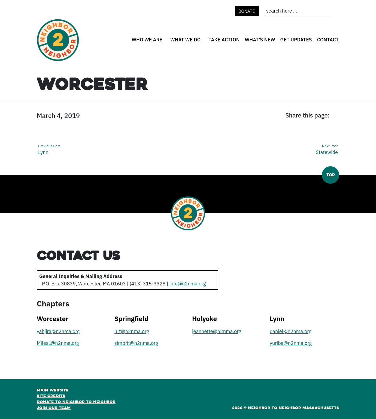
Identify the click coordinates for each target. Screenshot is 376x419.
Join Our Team (54, 407)
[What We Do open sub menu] (202, 41)
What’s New (260, 40)
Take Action (223, 40)
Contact (328, 40)
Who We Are (147, 40)
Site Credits (51, 395)
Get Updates (296, 40)
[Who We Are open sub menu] (164, 41)
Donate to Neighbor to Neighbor (76, 401)
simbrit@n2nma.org (136, 343)
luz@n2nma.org (131, 331)
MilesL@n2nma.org (58, 343)
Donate (247, 11)
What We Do (185, 40)
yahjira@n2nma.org (58, 331)
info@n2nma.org (187, 284)
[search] (298, 12)
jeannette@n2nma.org (216, 331)
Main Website (53, 390)
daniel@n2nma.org (290, 331)
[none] (146, 39)
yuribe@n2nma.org (291, 343)
